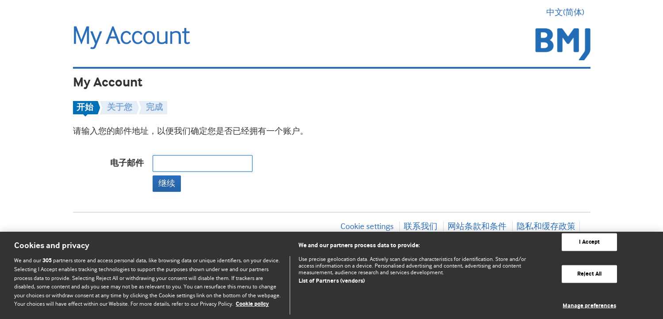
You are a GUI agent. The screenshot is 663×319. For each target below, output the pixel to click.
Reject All (589, 274)
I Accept (589, 242)
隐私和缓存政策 (546, 226)
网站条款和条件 (477, 226)
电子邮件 (127, 163)
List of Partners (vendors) (332, 281)
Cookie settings (367, 226)
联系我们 (420, 226)
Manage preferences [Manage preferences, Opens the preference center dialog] (589, 305)
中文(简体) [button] (568, 12)
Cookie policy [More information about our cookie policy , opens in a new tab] (252, 304)
